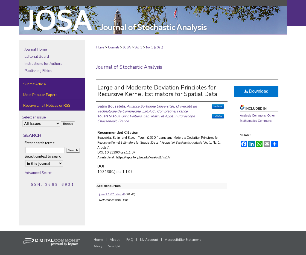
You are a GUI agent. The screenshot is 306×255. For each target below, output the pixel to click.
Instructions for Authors (43, 63)
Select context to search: (44, 156)
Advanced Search (39, 172)
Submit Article (34, 84)
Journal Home (36, 49)
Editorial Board (37, 56)
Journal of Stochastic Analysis (129, 67)
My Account (149, 239)
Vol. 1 (138, 47)
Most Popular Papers (40, 94)
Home (100, 47)
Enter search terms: (40, 143)
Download (256, 91)
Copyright (113, 246)
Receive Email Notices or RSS (46, 105)
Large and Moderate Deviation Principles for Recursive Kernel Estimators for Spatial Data (157, 90)
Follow (218, 106)
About (115, 239)
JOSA (127, 47)
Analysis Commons (253, 115)
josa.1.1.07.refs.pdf (112, 194)
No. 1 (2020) (154, 47)
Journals (113, 47)
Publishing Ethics (38, 70)
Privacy (98, 246)
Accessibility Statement (183, 239)
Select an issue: (34, 117)
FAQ (129, 239)
